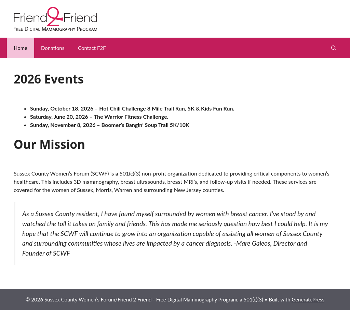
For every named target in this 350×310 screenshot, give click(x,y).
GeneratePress (308, 299)
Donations (52, 48)
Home (20, 48)
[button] (333, 48)
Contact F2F (92, 48)
